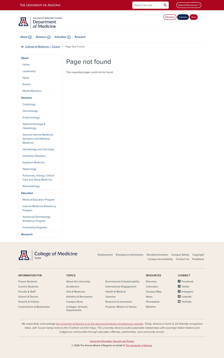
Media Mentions (32, 91)
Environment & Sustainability (122, 281)
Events (27, 84)
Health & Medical (115, 291)
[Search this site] (147, 5)
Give (193, 17)
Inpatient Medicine (34, 162)
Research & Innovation (118, 301)
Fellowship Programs (35, 227)
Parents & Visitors (28, 301)
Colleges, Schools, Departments (77, 308)
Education (60, 37)
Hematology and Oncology (38, 149)
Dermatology (30, 111)
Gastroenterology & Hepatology (34, 126)
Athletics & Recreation (79, 296)
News (26, 77)
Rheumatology (31, 186)
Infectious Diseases (34, 156)
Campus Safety (180, 254)
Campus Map (154, 291)
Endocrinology (31, 117)
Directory (170, 17)
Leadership (29, 71)
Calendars (152, 286)
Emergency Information (129, 254)
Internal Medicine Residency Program (39, 208)
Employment (105, 254)
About (23, 37)
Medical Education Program (39, 199)
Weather (151, 306)
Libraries (110, 296)
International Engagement (120, 286)
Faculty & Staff (26, 291)
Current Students (28, 286)
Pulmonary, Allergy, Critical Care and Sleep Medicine (38, 177)
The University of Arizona (139, 345)
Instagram (187, 291)
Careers (183, 17)
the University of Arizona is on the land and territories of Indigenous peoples (99, 324)
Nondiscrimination (157, 254)
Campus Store (74, 301)
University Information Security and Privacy (112, 341)
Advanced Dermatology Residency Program (36, 219)
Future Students (27, 281)
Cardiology (29, 104)
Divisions (41, 37)
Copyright (198, 254)
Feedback (198, 259)
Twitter (186, 286)
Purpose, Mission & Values (121, 306)
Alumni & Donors (28, 296)
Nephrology (29, 169)
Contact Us (182, 259)
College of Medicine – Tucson (42, 46)
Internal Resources (188, 5)
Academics (72, 286)
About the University (78, 281)
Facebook (187, 281)
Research (80, 37)
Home (26, 64)
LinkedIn (187, 296)
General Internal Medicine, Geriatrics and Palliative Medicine (38, 138)
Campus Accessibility (160, 259)
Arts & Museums (75, 291)
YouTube (187, 301)
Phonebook (153, 301)
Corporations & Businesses (34, 306)
